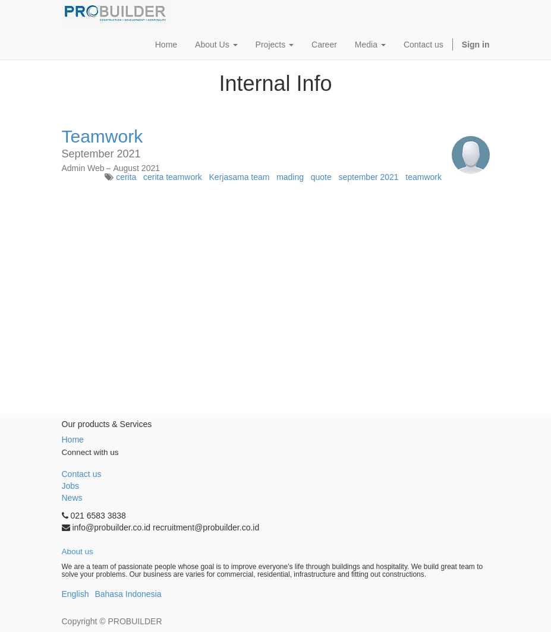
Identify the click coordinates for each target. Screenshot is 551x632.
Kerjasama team (239, 177)
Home (73, 439)
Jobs (71, 486)
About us (77, 551)
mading (290, 177)
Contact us (82, 474)
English (75, 594)
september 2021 (368, 177)
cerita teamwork (172, 177)
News (72, 498)
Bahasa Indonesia (128, 594)
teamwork (423, 177)
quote (321, 177)
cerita (126, 177)
